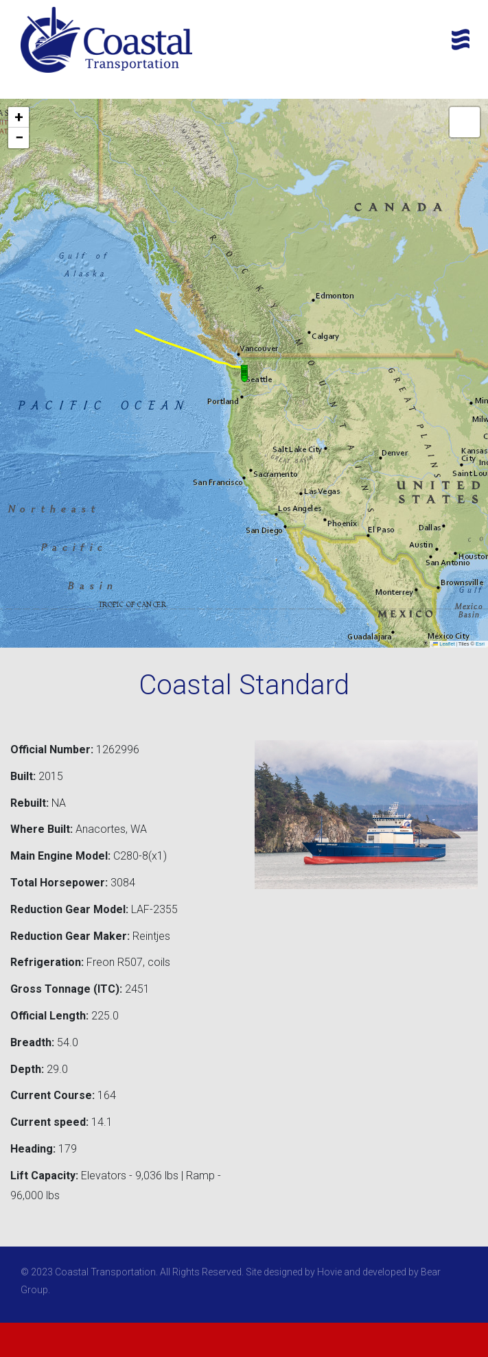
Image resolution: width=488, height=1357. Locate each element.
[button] (244, 372)
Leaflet (444, 644)
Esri (480, 644)
